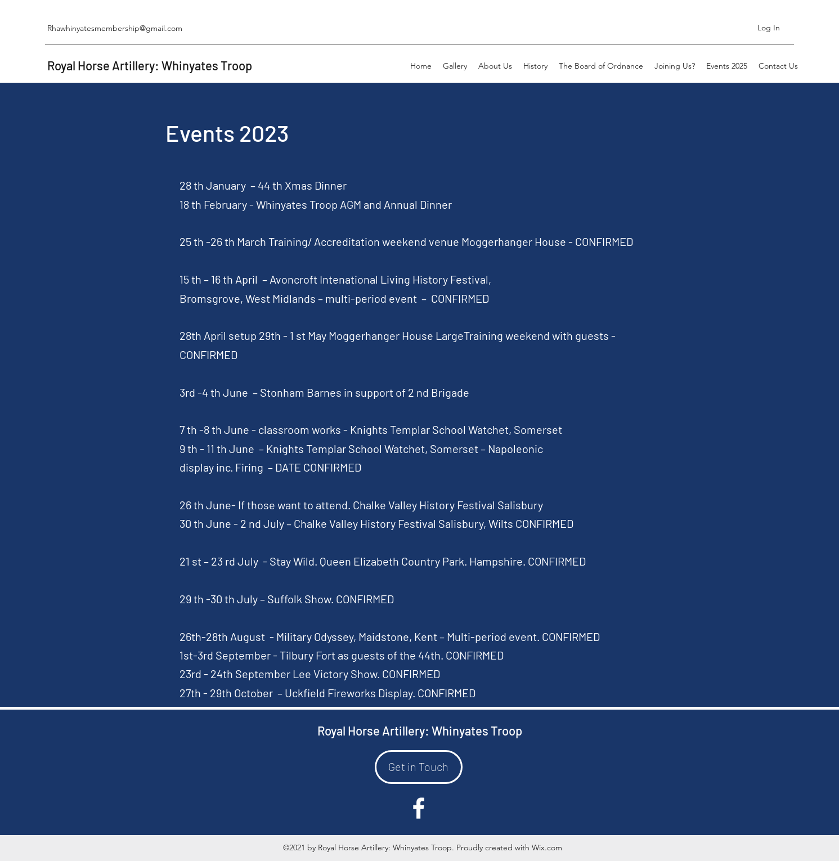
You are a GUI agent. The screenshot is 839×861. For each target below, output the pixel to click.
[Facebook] (419, 808)
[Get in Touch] (419, 767)
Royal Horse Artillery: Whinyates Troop (149, 65)
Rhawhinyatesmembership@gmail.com (114, 28)
